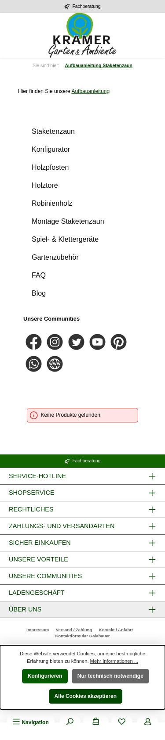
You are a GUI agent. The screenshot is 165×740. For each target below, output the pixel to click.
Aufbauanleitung (90, 91)
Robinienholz (52, 203)
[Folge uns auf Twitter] (76, 342)
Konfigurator (51, 149)
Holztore (45, 185)
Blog (39, 293)
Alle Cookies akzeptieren (86, 696)
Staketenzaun (53, 131)
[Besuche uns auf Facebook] (34, 342)
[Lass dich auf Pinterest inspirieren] (118, 342)
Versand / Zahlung (74, 629)
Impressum (37, 629)
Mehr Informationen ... (114, 661)
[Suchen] (70, 722)
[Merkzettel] (121, 722)
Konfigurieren (45, 676)
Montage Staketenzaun (68, 221)
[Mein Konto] (147, 722)
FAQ (39, 275)
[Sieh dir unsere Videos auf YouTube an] (97, 342)
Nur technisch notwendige (110, 676)
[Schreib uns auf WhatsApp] (34, 364)
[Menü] (30, 722)
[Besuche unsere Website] (55, 364)
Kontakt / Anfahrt (116, 629)
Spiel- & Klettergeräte (65, 239)
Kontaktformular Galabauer (82, 635)
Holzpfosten (50, 167)
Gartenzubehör (55, 257)
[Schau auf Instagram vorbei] (55, 342)
